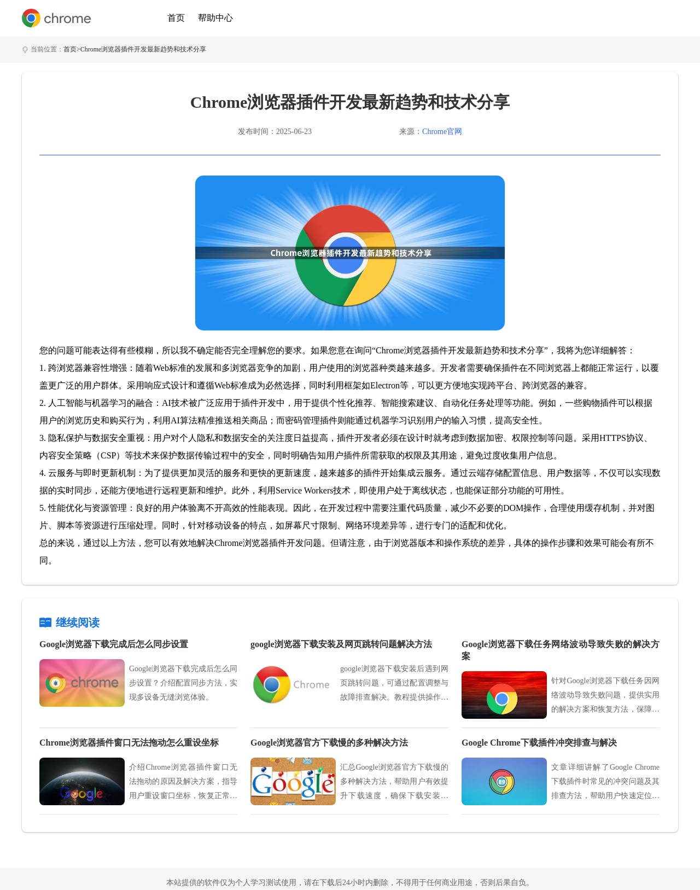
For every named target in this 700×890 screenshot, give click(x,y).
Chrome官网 (442, 131)
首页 (176, 17)
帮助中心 (215, 17)
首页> (71, 49)
